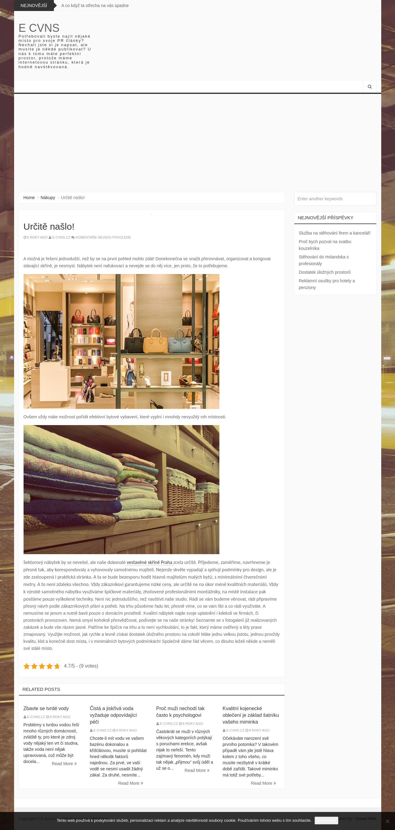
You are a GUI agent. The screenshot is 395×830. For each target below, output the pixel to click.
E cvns (39, 28)
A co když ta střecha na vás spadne (95, 5)
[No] (387, 821)
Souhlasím (326, 820)
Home (29, 197)
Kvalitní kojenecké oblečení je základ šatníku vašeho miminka (251, 715)
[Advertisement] (197, 140)
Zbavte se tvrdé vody (46, 708)
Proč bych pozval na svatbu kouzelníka (325, 245)
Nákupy (48, 197)
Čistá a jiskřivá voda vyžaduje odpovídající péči (113, 715)
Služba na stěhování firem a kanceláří (335, 233)
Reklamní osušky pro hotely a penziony (327, 284)
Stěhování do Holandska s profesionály (324, 260)
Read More (64, 763)
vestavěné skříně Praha (149, 562)
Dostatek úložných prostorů (325, 272)
